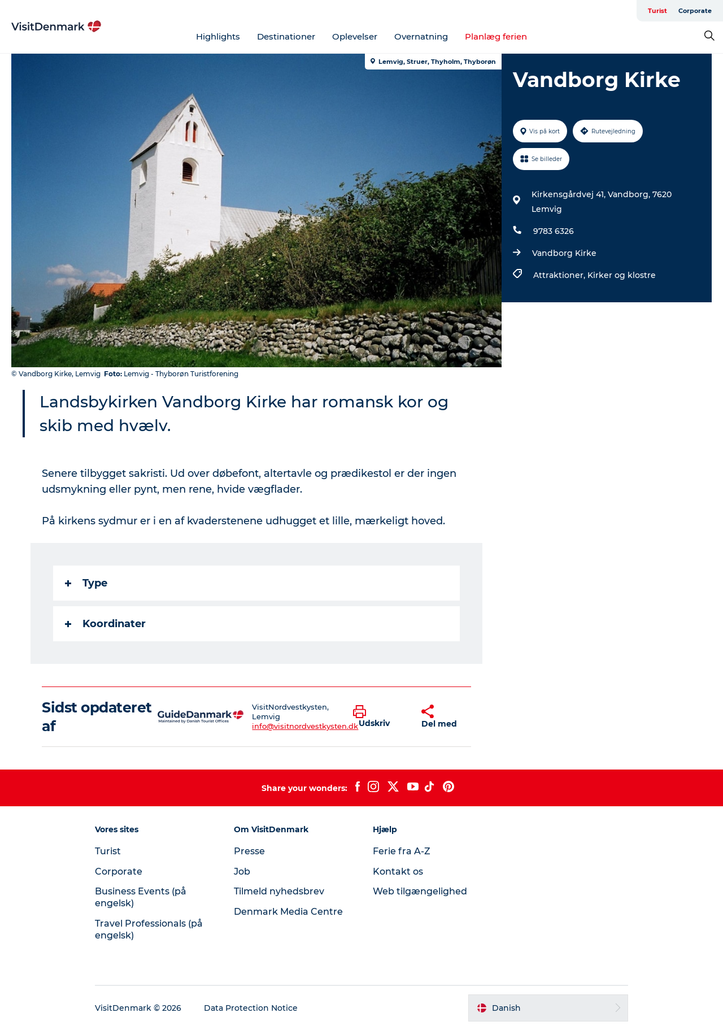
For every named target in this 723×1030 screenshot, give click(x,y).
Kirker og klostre (621, 275)
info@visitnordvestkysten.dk (305, 726)
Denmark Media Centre (288, 911)
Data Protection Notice (251, 1008)
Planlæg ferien (496, 36)
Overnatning (421, 36)
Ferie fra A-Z (401, 851)
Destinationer (286, 36)
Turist (657, 11)
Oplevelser (354, 36)
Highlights (218, 36)
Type (86, 583)
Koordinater (105, 624)
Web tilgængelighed (420, 891)
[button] (378, 717)
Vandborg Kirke (564, 253)
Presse (249, 851)
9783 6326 (553, 231)
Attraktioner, (560, 275)
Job (242, 871)
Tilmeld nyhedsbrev (279, 891)
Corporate (695, 11)
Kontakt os (398, 871)
